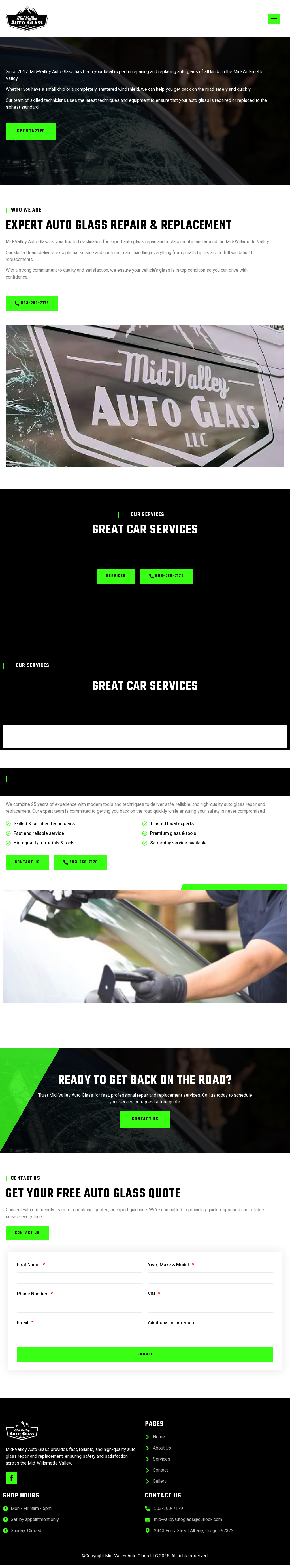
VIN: (152, 1293)
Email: (24, 1322)
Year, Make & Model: (169, 1264)
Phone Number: (33, 1293)
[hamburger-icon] (274, 19)
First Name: (29, 1264)
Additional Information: (171, 1322)
